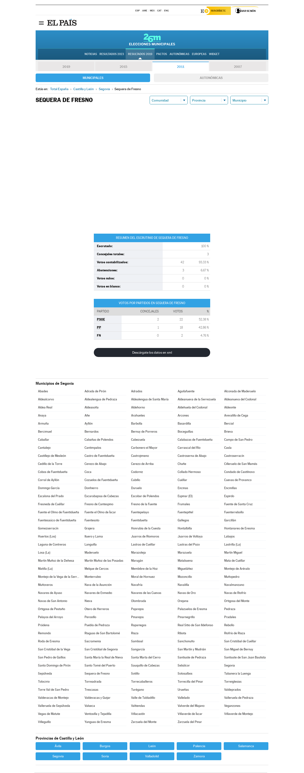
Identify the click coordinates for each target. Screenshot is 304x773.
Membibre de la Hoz (144, 569)
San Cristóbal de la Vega (54, 650)
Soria (105, 757)
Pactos (161, 54)
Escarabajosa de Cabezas (102, 497)
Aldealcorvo (46, 400)
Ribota (182, 634)
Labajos (229, 537)
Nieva (88, 601)
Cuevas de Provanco (238, 480)
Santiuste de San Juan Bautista (245, 658)
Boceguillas (185, 432)
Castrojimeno (140, 456)
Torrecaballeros (141, 682)
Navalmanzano (234, 585)
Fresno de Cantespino (99, 505)
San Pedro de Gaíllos (52, 658)
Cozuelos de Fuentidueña (101, 480)
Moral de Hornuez (143, 577)
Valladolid (152, 757)
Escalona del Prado (51, 497)
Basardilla (184, 424)
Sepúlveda (45, 674)
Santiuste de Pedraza (192, 658)
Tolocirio (44, 682)
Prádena (43, 626)
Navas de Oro (187, 593)
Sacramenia (93, 642)
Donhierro (91, 489)
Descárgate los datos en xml (152, 353)
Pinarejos (137, 618)
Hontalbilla (185, 529)
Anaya (42, 416)
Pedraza (229, 609)
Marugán (137, 561)
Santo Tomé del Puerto (100, 666)
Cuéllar (182, 480)
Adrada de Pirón (95, 392)
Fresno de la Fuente (144, 505)
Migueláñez (185, 569)
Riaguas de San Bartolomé (102, 634)
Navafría (136, 585)
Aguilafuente (186, 392)
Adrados (136, 392)
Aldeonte (230, 408)
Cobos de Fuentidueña (52, 472)
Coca (88, 472)
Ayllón (89, 424)
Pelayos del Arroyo (50, 618)
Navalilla (183, 585)
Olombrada (138, 601)
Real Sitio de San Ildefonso (195, 626)
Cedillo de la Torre (50, 464)
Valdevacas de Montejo (53, 698)
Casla (228, 448)
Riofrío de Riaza (234, 634)
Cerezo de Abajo (95, 464)
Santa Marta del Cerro (146, 658)
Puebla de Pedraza (97, 626)
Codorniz (137, 472)
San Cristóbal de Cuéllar (240, 642)
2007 (238, 67)
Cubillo (135, 480)
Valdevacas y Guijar (97, 698)
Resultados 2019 (140, 54)
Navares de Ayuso (50, 593)
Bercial (229, 424)
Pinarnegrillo (186, 618)
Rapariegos (138, 626)
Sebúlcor (184, 666)
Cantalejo (44, 448)
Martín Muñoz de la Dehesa (56, 561)
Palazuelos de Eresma (192, 609)
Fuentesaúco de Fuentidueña (57, 521)
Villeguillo (44, 722)
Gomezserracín (48, 529)
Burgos (105, 747)
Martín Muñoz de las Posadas (104, 561)
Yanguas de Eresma (98, 722)
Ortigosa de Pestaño (51, 609)
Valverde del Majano (191, 706)
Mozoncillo (185, 577)
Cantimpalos (93, 448)
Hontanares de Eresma (239, 529)
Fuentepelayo (140, 513)
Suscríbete (220, 11)
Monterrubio (93, 577)
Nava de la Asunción (98, 585)
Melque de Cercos (97, 569)
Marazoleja (138, 553)
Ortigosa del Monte (236, 601)
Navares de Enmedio (98, 593)
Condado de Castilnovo (239, 472)
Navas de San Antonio (52, 601)
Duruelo (136, 489)
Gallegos (183, 521)
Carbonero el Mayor (144, 448)
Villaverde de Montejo (238, 714)
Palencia (199, 747)
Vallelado (184, 698)
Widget (214, 54)
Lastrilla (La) (232, 545)
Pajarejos (137, 609)
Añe (87, 416)
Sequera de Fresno (97, 674)
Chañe (182, 464)
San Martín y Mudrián (192, 650)
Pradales (230, 618)
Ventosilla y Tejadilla (98, 714)
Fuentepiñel (185, 513)
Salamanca (246, 747)
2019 (66, 67)
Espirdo (229, 497)
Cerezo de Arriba (142, 464)
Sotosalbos (185, 674)
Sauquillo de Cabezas (145, 666)
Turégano (137, 690)
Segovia (229, 666)
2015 (123, 67)
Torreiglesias (233, 682)
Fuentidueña (139, 521)
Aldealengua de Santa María (150, 400)
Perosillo (90, 618)
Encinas (183, 489)
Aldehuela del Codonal (192, 408)
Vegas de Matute (49, 714)
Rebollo (229, 626)
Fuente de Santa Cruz (238, 505)
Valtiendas (138, 706)
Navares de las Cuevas (146, 593)
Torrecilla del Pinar (190, 682)
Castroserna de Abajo (192, 456)
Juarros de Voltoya (190, 537)
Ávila (58, 747)
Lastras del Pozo (189, 545)
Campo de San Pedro (238, 440)
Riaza (134, 634)
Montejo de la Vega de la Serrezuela (59, 577)
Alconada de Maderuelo (240, 392)
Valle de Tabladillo (143, 698)
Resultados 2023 (112, 54)
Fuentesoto (92, 521)
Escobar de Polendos (145, 497)
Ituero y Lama (94, 537)
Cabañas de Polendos (99, 440)
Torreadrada (93, 682)
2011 (180, 67)
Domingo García (49, 489)
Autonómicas (211, 78)
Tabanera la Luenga (237, 674)
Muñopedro (231, 577)
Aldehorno (138, 408)
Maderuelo (92, 553)
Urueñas (183, 690)
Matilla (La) (45, 569)
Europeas (199, 54)
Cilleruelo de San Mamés (240, 464)
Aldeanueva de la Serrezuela (197, 400)
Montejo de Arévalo (237, 569)
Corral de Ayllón (48, 480)
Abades (43, 392)
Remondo (44, 634)
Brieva (228, 432)
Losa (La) (44, 553)
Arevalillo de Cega (236, 416)
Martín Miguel (233, 553)
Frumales (184, 505)
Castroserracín (234, 456)
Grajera (90, 529)
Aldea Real (45, 408)
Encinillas (230, 489)
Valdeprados (232, 690)
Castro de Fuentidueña (99, 456)
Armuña (43, 424)
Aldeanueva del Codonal (240, 400)
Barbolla (136, 424)
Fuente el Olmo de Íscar (100, 513)
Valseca (90, 706)
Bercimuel (45, 432)
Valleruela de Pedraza (238, 698)
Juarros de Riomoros (145, 537)
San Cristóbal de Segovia (101, 650)
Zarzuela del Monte (144, 722)
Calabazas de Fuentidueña (195, 440)
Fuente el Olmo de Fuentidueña (58, 513)
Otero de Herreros (97, 609)
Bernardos (92, 432)
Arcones (183, 416)
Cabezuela (138, 440)
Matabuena (185, 561)
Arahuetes (138, 416)
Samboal (137, 642)
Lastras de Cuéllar (143, 545)
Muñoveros (45, 585)
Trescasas (91, 690)
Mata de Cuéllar (234, 561)
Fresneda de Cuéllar (51, 505)
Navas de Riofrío (235, 593)
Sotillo (135, 674)
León (152, 747)
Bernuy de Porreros (144, 432)
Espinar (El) (185, 497)
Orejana (183, 601)
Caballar (43, 440)
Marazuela (185, 553)
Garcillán (230, 521)
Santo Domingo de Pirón (54, 666)
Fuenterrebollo (234, 513)
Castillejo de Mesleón (52, 456)
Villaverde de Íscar (190, 714)
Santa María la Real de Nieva (104, 658)
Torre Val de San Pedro (53, 690)
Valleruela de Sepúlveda (54, 706)
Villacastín (138, 714)
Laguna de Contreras (52, 545)
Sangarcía (138, 650)
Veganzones (232, 706)
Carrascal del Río (189, 448)
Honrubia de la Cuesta (146, 529)
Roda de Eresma (49, 642)
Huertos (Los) (47, 537)
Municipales (93, 78)
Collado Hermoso (189, 472)
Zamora (199, 757)
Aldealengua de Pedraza (101, 400)
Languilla (91, 545)
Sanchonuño (186, 642)
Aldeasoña (92, 408)
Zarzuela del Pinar (190, 722)
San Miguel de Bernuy (238, 650)
